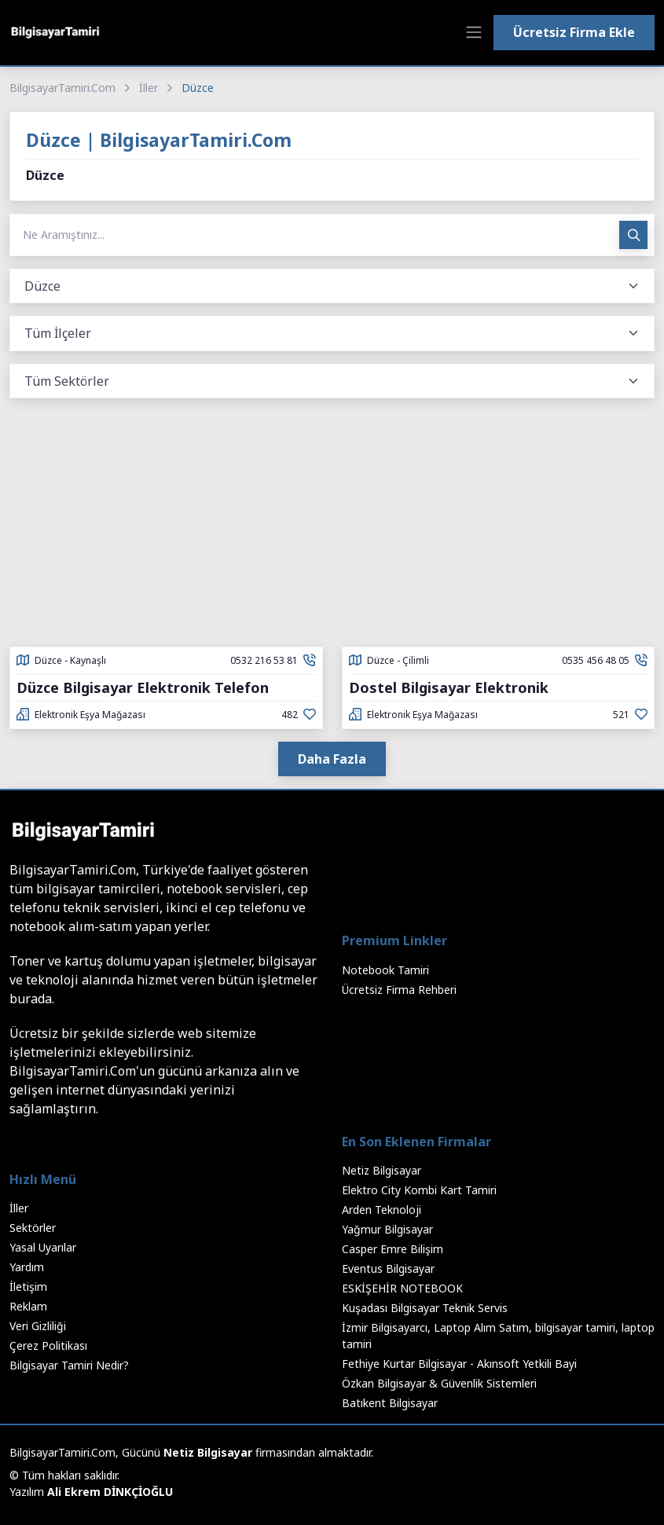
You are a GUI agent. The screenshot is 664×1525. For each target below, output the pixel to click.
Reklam (28, 1306)
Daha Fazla (332, 759)
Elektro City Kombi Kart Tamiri (419, 1189)
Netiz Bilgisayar (381, 1170)
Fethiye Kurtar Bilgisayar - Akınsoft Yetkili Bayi (459, 1363)
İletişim (28, 1286)
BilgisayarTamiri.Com (62, 87)
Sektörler (32, 1227)
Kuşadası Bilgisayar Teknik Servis (425, 1307)
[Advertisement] (332, 529)
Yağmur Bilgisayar (387, 1229)
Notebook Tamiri (385, 969)
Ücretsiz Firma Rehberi (399, 989)
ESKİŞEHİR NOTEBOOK (402, 1288)
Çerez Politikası (48, 1345)
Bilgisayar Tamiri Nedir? (69, 1365)
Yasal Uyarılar (42, 1247)
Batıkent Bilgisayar (390, 1402)
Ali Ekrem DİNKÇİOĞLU (110, 1491)
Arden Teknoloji (381, 1209)
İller (148, 87)
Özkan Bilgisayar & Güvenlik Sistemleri (439, 1383)
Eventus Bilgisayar (388, 1268)
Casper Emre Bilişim (392, 1248)
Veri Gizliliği (37, 1325)
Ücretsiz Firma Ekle (574, 32)
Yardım (26, 1266)
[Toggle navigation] (473, 32)
